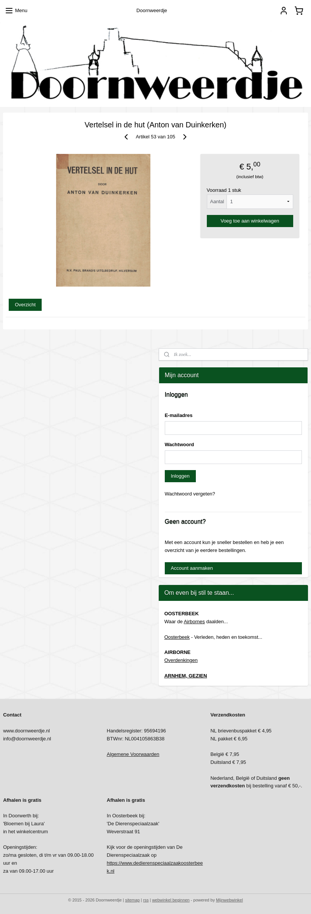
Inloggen (180, 476)
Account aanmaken (192, 568)
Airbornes (194, 621)
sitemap (132, 900)
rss (146, 900)
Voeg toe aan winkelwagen (249, 221)
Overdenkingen (181, 660)
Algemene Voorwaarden (133, 754)
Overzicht (25, 304)
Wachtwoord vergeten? (190, 494)
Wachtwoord (179, 444)
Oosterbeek (177, 637)
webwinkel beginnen (170, 900)
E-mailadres (179, 415)
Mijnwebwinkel (229, 900)
